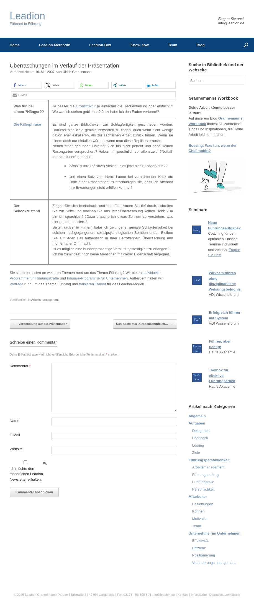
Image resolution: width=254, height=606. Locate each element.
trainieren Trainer (92, 284)
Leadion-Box (100, 45)
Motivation (200, 519)
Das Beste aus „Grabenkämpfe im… (145, 324)
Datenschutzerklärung (224, 594)
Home (15, 45)
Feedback (200, 438)
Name (14, 421)
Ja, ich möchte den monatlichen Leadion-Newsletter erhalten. (28, 470)
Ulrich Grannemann (77, 72)
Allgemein (197, 416)
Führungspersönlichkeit (209, 460)
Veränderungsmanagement (214, 563)
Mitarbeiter (198, 496)
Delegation (200, 431)
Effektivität (200, 540)
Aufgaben (197, 423)
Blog (201, 45)
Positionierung (203, 555)
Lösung (198, 445)
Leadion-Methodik (54, 45)
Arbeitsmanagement (45, 299)
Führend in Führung (27, 18)
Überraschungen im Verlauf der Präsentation (64, 66)
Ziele (196, 452)
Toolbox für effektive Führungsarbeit (222, 375)
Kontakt (183, 594)
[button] (26, 85)
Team (172, 45)
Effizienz (199, 548)
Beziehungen (202, 504)
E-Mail (15, 435)
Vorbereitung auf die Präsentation (40, 324)
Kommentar (20, 366)
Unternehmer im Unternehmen (214, 533)
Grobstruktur (86, 106)
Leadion (30, 594)
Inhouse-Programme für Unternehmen (97, 278)
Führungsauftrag (205, 475)
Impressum (199, 594)
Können (198, 511)
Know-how (139, 45)
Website (16, 449)
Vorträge (16, 284)
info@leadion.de (231, 23)
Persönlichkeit (203, 489)
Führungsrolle (203, 482)
